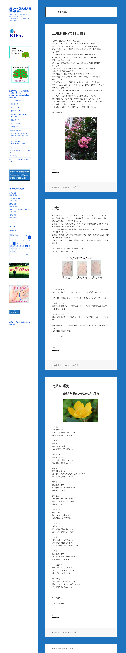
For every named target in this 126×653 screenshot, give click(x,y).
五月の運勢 (12, 204)
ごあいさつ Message (18, 101)
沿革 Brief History (17, 111)
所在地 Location (16, 127)
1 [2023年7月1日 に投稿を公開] (29, 238)
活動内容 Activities (15, 130)
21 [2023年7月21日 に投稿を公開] (26, 246)
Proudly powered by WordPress (62, 648)
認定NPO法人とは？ (17, 104)
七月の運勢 (60, 386)
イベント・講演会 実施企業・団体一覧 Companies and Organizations (20, 136)
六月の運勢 (12, 193)
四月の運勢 (12, 215)
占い (73, 187)
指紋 (55, 208)
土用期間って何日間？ (69, 33)
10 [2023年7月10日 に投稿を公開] (14, 243)
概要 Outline (15, 107)
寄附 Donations (16, 123)
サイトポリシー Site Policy (18, 147)
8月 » (26, 254)
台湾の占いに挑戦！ (15, 198)
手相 (76, 365)
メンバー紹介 (13, 156)
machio (66, 187)
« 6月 (14, 254)
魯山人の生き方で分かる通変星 (19, 209)
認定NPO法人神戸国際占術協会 (20, 10)
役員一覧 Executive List (19, 120)
